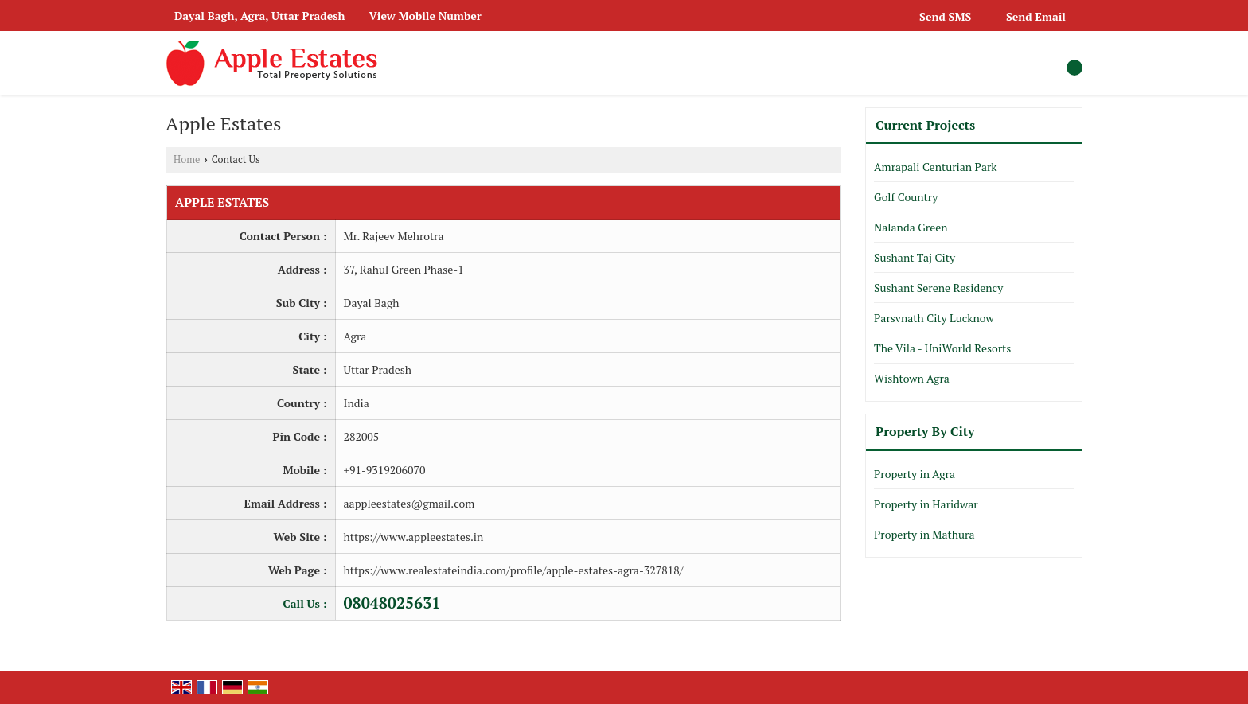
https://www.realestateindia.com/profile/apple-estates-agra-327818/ (514, 570)
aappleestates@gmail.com (409, 503)
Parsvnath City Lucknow (934, 317)
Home (187, 159)
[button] (425, 15)
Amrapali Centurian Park (935, 166)
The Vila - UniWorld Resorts (942, 348)
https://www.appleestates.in (414, 536)
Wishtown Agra (912, 378)
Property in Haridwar (926, 503)
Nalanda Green (911, 227)
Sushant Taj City (914, 257)
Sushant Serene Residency (938, 287)
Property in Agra (914, 473)
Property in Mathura (924, 534)
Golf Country (906, 196)
